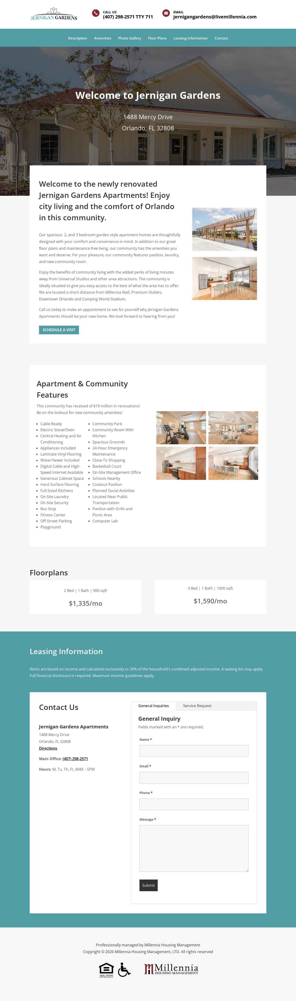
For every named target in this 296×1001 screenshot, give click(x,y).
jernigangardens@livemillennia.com (215, 17)
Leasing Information (191, 38)
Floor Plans (157, 38)
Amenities (102, 38)
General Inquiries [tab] (153, 705)
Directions (48, 748)
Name (145, 739)
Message (147, 819)
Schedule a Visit (59, 329)
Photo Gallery (129, 38)
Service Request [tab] (197, 705)
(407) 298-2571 (75, 758)
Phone (146, 793)
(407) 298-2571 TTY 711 (128, 17)
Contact (221, 38)
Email (145, 766)
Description (77, 38)
